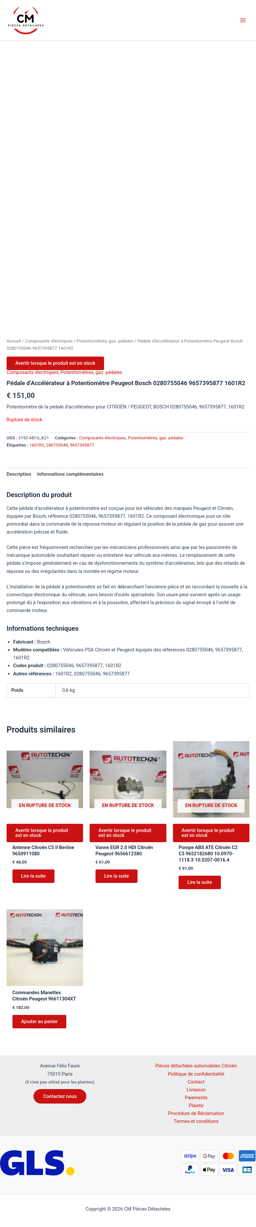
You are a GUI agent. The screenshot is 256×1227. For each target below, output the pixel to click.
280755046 (57, 445)
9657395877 (82, 445)
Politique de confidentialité (196, 1074)
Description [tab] (19, 475)
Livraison (195, 1090)
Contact (196, 1082)
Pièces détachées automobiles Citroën (196, 1066)
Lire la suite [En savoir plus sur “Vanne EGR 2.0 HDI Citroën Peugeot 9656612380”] (117, 877)
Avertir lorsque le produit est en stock (56, 363)
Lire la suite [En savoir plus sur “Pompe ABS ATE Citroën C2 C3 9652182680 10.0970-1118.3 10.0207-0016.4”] (200, 884)
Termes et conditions (196, 1121)
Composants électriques (49, 341)
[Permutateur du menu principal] (242, 20)
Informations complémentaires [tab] (70, 475)
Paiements (196, 1098)
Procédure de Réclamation (196, 1113)
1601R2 (36, 445)
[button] (60, 1096)
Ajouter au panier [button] (40, 1023)
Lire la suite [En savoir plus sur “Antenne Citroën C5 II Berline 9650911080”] (34, 877)
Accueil (14, 341)
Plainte (196, 1105)
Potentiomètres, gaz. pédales (104, 341)
